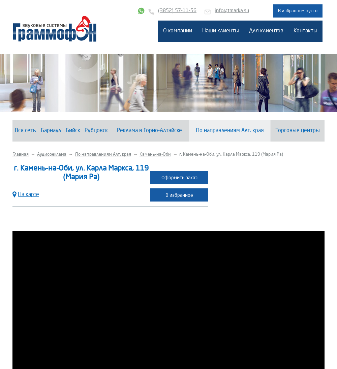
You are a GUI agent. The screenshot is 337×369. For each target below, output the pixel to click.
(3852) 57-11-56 (177, 10)
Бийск (73, 130)
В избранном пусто (297, 11)
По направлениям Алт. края (230, 130)
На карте (25, 193)
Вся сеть (25, 130)
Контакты (305, 31)
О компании (177, 31)
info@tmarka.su (232, 10)
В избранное (179, 195)
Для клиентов (266, 31)
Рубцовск (96, 130)
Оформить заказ (179, 178)
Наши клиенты (220, 31)
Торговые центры (297, 130)
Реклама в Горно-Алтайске (149, 130)
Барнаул (51, 130)
